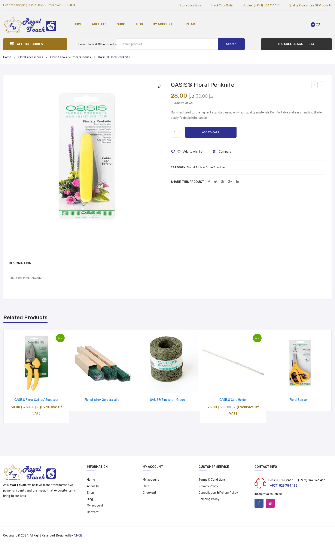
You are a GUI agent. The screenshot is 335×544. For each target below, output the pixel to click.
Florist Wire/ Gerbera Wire (102, 400)
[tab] (20, 263)
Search (231, 44)
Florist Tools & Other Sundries (70, 57)
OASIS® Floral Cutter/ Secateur (36, 400)
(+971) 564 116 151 (267, 5)
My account (95, 505)
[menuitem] (78, 24)
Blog (90, 499)
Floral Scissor (299, 400)
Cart (146, 486)
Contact (93, 512)
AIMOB (78, 535)
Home (7, 57)
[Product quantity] (176, 132)
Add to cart (210, 132)
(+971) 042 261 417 (311, 480)
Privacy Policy (208, 486)
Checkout (149, 493)
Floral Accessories (30, 57)
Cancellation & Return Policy (218, 493)
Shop (90, 493)
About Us (93, 486)
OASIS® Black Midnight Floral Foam (315, 85)
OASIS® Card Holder (233, 400)
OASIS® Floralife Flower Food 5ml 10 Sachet (322, 85)
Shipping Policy (209, 499)
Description (20, 263)
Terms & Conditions (212, 479)
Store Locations (190, 5)
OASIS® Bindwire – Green (167, 400)
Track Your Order (222, 5)
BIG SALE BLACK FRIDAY (296, 44)
